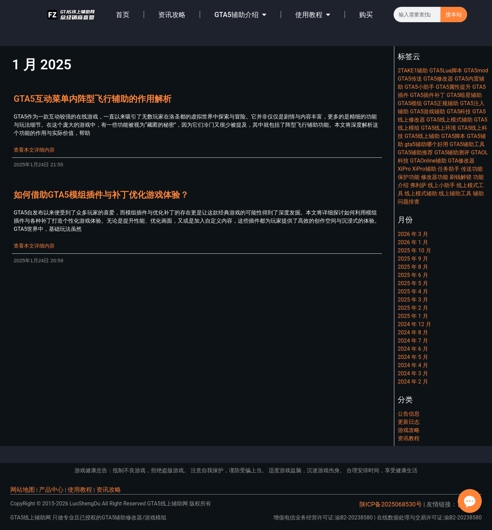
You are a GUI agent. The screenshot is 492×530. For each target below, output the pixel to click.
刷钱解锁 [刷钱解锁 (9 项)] (461, 177)
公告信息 (409, 413)
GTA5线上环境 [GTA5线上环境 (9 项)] (438, 128)
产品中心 (51, 489)
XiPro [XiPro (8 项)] (404, 169)
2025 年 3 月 (413, 299)
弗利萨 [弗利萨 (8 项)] (418, 185)
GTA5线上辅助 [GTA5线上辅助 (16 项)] (422, 136)
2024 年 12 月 (414, 324)
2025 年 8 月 (413, 267)
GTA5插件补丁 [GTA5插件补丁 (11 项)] (427, 95)
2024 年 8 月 (413, 332)
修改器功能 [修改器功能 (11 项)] (434, 177)
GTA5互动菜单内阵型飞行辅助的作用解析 (93, 99)
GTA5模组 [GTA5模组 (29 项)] (410, 103)
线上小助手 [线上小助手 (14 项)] (441, 185)
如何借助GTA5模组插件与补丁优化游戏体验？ (101, 195)
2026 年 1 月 (413, 242)
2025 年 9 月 (413, 258)
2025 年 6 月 (413, 275)
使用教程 (312, 15)
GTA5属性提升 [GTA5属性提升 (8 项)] (453, 87)
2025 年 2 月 (413, 308)
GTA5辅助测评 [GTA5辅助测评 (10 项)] (451, 152)
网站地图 (22, 489)
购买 (366, 15)
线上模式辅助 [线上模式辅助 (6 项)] (421, 193)
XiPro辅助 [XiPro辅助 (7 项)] (424, 169)
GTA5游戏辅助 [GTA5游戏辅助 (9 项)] (427, 111)
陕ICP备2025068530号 (390, 504)
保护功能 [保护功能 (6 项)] (409, 177)
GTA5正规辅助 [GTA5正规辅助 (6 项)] (441, 103)
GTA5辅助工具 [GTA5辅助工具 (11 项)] (467, 144)
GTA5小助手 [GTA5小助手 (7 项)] (419, 87)
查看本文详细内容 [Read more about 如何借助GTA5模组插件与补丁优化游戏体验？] (34, 246)
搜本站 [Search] (454, 14)
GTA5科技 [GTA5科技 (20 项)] (459, 111)
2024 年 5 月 (413, 357)
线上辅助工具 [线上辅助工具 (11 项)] (455, 193)
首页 (122, 15)
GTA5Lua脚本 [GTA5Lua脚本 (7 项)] (445, 70)
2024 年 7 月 (413, 340)
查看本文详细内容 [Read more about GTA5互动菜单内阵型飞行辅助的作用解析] (34, 150)
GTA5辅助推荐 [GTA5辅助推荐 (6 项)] (415, 152)
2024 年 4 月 (413, 365)
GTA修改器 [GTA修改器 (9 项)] (461, 160)
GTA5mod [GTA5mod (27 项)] (476, 70)
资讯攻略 (172, 15)
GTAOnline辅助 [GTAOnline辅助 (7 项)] (428, 160)
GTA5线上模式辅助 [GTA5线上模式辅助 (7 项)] (449, 119)
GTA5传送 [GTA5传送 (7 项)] (410, 78)
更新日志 (409, 422)
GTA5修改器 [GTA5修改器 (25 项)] (438, 78)
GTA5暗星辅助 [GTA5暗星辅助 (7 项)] (464, 95)
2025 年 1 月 (413, 316)
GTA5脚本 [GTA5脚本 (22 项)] (453, 136)
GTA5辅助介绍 (240, 15)
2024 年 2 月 (413, 381)
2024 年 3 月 (413, 373)
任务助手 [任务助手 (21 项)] (449, 169)
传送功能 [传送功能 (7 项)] (472, 169)
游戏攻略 (409, 430)
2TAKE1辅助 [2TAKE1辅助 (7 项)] (413, 70)
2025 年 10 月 (414, 250)
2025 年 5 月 (413, 283)
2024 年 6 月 (413, 349)
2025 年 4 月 (413, 291)
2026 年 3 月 (413, 234)
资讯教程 (409, 438)
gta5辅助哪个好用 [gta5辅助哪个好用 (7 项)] (426, 144)
